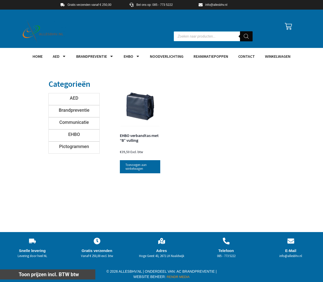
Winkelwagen (277, 56)
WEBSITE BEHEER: (149, 277)
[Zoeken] (246, 36)
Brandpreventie (95, 56)
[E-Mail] (290, 241)
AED (59, 56)
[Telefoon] (226, 241)
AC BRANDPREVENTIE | (196, 271)
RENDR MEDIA (178, 277)
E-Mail (290, 250)
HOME (38, 56)
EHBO (132, 56)
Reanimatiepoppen (211, 56)
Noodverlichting (166, 56)
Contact (246, 56)
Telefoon (226, 250)
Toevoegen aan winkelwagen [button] (136, 167)
